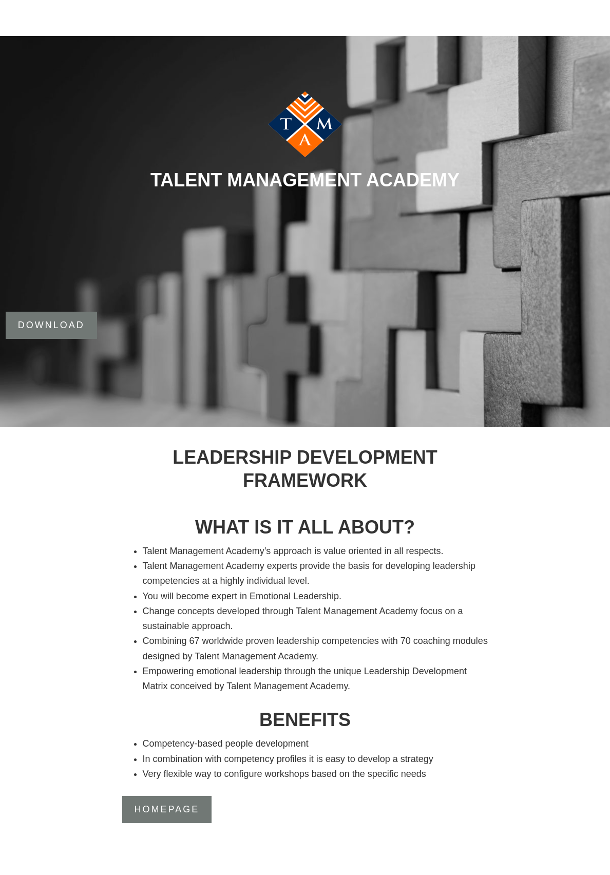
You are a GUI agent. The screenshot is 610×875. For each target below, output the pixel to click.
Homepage (167, 809)
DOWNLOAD (51, 325)
